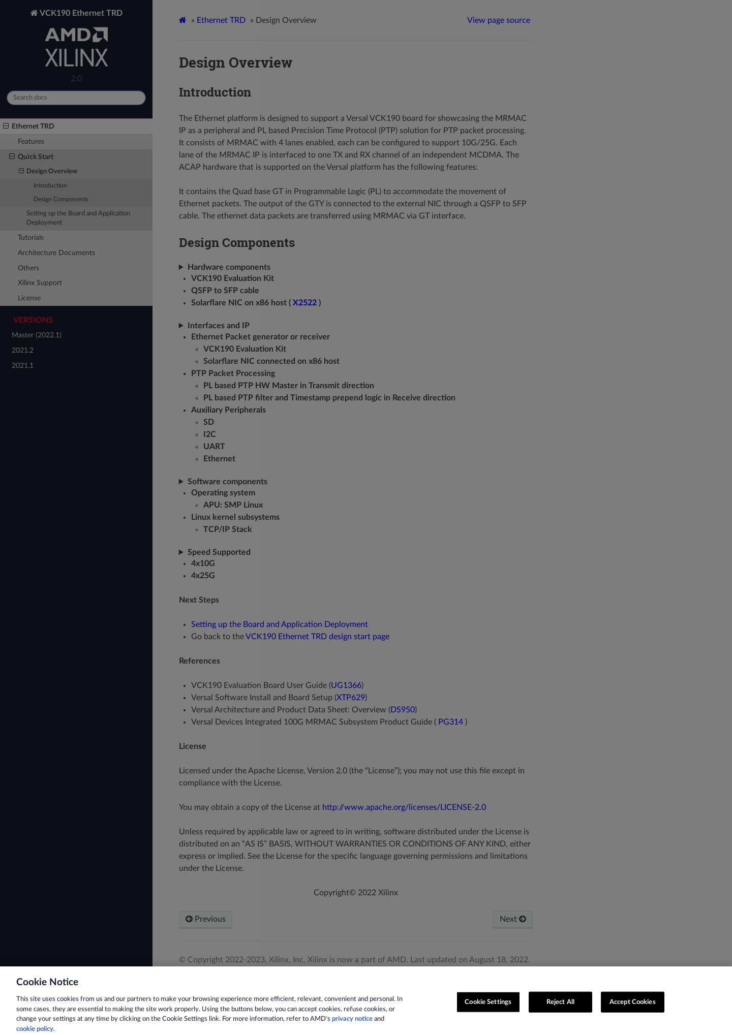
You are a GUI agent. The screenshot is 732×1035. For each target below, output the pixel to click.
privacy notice (352, 1025)
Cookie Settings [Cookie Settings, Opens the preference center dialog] (488, 1008)
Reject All (560, 1008)
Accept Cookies (632, 1008)
